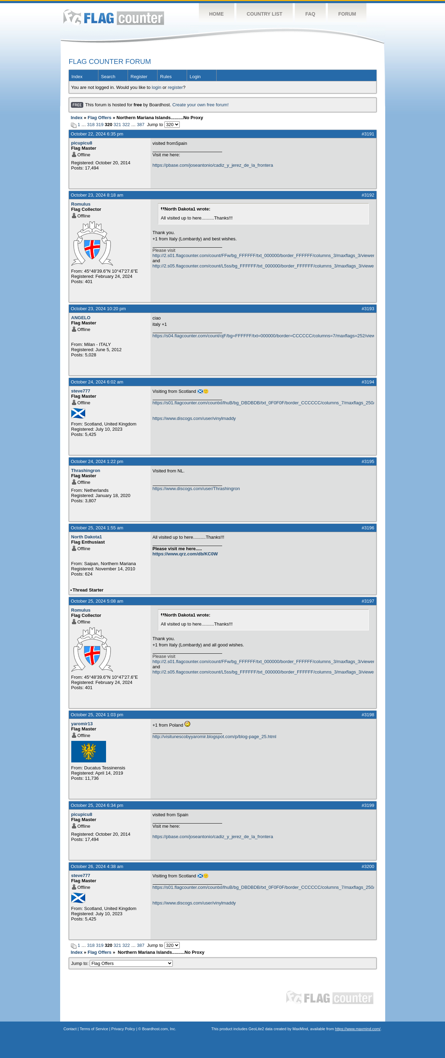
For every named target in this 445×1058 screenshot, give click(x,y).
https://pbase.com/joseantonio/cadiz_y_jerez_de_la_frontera (213, 165)
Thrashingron (85, 470)
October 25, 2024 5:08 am (97, 601)
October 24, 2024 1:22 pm (97, 461)
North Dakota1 (86, 536)
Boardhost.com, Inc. (159, 1029)
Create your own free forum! (200, 104)
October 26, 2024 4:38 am (97, 866)
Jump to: (122, 963)
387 (141, 124)
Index (77, 76)
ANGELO (81, 317)
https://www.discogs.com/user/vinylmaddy (194, 418)
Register (139, 76)
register (175, 87)
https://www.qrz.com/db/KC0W (185, 553)
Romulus (81, 204)
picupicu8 (81, 143)
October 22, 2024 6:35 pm (97, 134)
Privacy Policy (123, 1029)
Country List (265, 14)
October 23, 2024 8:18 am (97, 195)
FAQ (310, 14)
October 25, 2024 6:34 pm (97, 805)
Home (216, 14)
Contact (70, 1029)
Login (195, 76)
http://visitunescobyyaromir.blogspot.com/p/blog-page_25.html (214, 736)
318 (91, 124)
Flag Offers (100, 117)
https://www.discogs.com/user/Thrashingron (196, 488)
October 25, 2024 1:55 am (97, 527)
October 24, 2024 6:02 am (97, 382)
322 (126, 124)
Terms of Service (94, 1029)
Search (108, 76)
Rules (166, 76)
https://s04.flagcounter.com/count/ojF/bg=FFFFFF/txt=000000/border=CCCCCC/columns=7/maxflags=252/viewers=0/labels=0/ (263, 335)
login (156, 87)
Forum (347, 14)
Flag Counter (113, 17)
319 (100, 124)
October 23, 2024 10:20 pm (98, 308)
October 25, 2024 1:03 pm (97, 714)
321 (117, 124)
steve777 (80, 391)
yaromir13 (82, 723)
